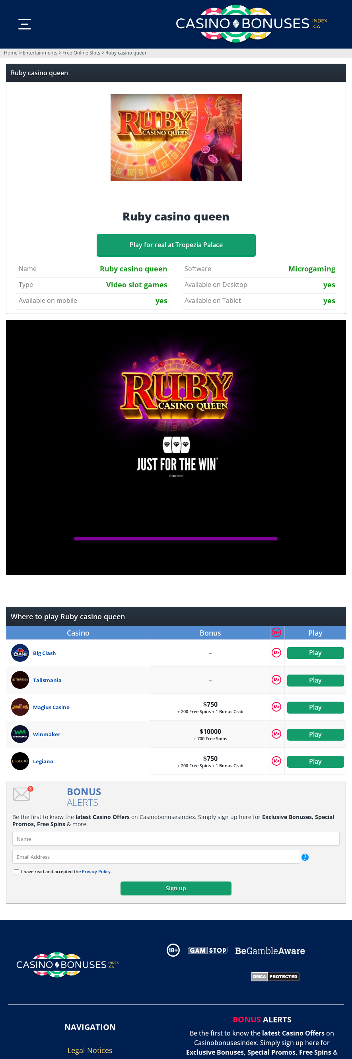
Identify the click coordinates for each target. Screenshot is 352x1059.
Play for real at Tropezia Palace (176, 244)
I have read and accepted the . (66, 871)
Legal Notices (90, 1050)
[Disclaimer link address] (208, 950)
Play (315, 653)
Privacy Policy (96, 871)
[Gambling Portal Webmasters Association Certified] (201, 976)
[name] (176, 839)
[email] (156, 857)
